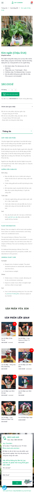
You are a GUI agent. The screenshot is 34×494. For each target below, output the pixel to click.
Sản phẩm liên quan (17, 317)
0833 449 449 (13, 437)
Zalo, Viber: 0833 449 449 (14, 440)
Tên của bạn (7, 468)
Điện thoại (6, 475)
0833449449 (13, 98)
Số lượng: (4, 89)
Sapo (29, 490)
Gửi (17, 483)
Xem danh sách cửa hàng (11, 448)
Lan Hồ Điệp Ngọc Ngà (25, 417)
